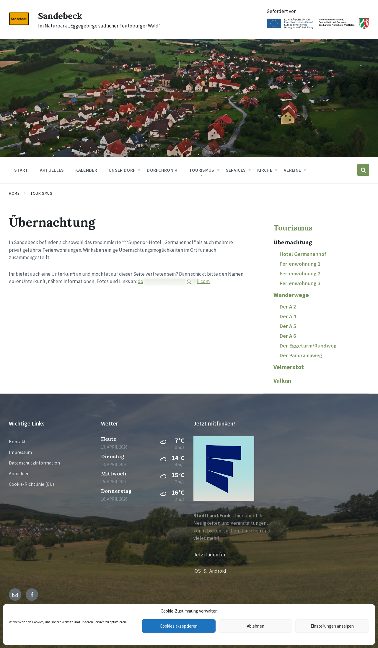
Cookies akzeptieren (179, 626)
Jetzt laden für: (210, 554)
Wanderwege (291, 295)
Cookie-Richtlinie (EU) (31, 484)
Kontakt (17, 441)
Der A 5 (287, 326)
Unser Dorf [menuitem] (122, 170)
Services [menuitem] (236, 170)
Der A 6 (287, 335)
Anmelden (19, 473)
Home (14, 193)
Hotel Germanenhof (302, 254)
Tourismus (41, 193)
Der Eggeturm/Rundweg (308, 345)
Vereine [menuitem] (292, 170)
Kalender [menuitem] (86, 170)
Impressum (20, 452)
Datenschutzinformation (34, 463)
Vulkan (282, 380)
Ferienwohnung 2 (299, 273)
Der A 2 (287, 306)
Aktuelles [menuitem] (52, 170)
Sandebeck (60, 15)
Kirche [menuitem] (264, 170)
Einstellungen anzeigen (332, 626)
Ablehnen (255, 626)
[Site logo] (19, 23)
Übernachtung (292, 242)
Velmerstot (288, 367)
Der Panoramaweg (300, 355)
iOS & (201, 571)
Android (217, 571)
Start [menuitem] (21, 170)
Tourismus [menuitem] (201, 170)
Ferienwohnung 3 (299, 283)
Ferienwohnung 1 (299, 263)
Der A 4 (287, 316)
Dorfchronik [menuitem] (162, 170)
